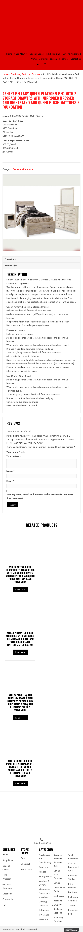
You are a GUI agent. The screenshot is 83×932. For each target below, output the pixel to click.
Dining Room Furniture (58, 874)
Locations (7, 893)
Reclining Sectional (58, 910)
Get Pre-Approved (7, 886)
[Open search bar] (45, 64)
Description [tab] (11, 259)
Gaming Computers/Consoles (49, 903)
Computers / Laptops (44, 895)
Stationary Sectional (73, 898)
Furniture (15, 74)
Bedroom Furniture (31, 74)
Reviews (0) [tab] (11, 265)
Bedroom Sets (58, 864)
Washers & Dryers (44, 883)
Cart (23, 858)
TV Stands (44, 914)
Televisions (44, 910)
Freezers (43, 867)
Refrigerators (45, 876)
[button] (25, 54)
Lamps (57, 882)
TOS (5, 904)
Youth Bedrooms (73, 856)
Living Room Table (59, 889)
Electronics (44, 889)
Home (6, 74)
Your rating (13, 452)
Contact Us (8, 899)
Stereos (72, 905)
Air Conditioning (45, 860)
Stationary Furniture (58, 919)
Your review (13, 456)
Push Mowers (72, 885)
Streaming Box (73, 911)
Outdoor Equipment (73, 865)
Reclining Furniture (58, 902)
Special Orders (6, 867)
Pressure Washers (72, 877)
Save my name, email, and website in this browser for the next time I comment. (39, 496)
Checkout (25, 864)
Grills (70, 870)
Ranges (42, 871)
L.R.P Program (7, 877)
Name (10, 471)
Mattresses (59, 896)
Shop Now (8, 860)
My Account (26, 869)
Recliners (72, 892)
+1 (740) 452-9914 (41, 843)
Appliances (44, 855)
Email (10, 481)
